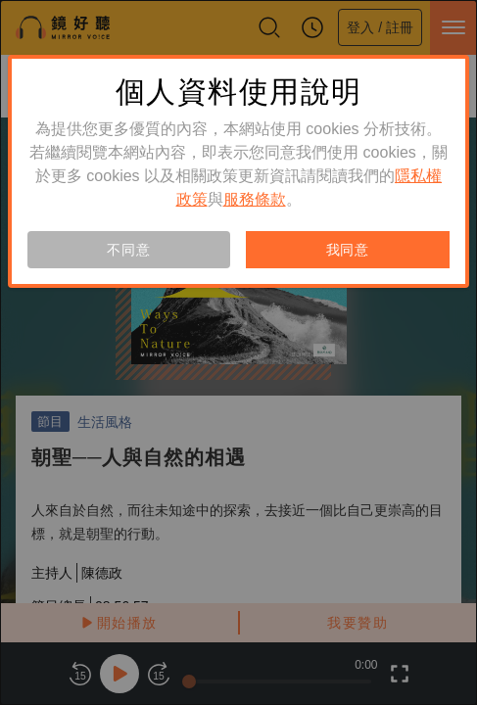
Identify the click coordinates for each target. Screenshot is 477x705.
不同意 (128, 250)
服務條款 (254, 199)
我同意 (347, 250)
